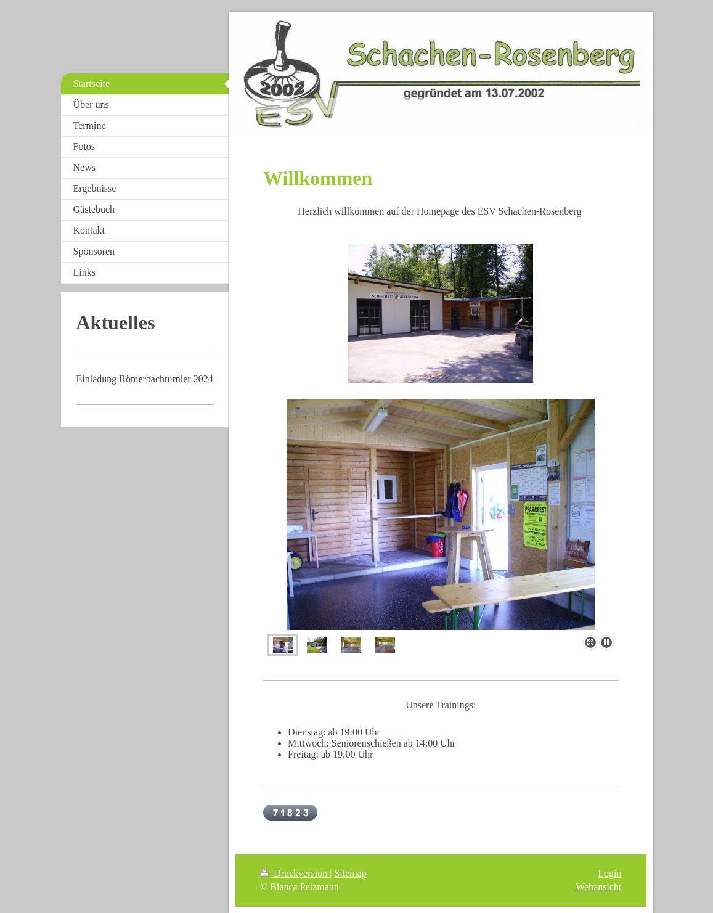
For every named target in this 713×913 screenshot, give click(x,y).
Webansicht (598, 887)
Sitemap (350, 873)
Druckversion (295, 873)
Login (609, 873)
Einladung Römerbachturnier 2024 (144, 379)
